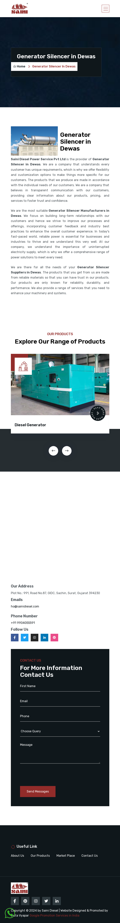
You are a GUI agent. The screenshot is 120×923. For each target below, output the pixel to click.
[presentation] (53, 451)
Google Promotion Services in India (54, 915)
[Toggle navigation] (105, 8)
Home (19, 66)
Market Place (65, 855)
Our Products (40, 855)
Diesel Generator (30, 425)
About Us (17, 855)
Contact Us (89, 855)
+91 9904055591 (23, 623)
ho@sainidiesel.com (25, 606)
